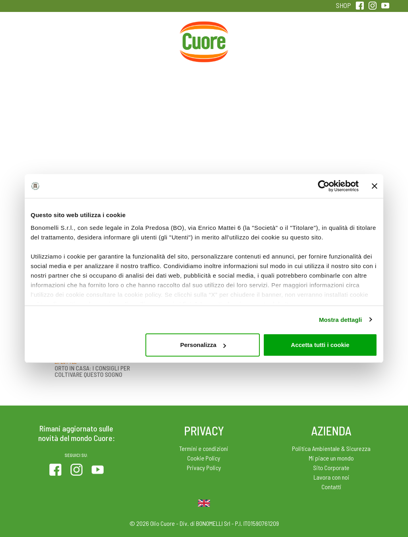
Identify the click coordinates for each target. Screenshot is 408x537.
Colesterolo (98, 39)
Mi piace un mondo (331, 458)
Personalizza (203, 344)
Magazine (256, 39)
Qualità (310, 39)
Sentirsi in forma (363, 44)
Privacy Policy (204, 467)
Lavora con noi (331, 477)
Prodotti (45, 39)
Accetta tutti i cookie (320, 344)
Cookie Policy (203, 458)
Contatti (331, 486)
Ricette (151, 39)
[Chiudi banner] (374, 186)
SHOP (343, 5)
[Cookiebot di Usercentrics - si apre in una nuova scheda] (324, 186)
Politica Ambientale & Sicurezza (331, 448)
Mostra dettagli (340, 319)
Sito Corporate (331, 467)
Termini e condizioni (203, 448)
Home (204, 30)
